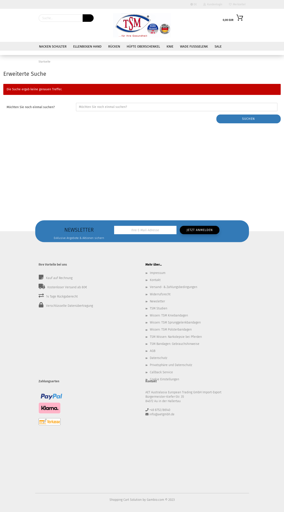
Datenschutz (158, 358)
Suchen (248, 119)
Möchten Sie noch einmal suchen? (31, 107)
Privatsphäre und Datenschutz (171, 365)
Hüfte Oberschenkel (143, 46)
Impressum (157, 273)
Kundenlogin (212, 4)
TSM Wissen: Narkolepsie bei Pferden (176, 337)
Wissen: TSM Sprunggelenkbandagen (175, 322)
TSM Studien (158, 308)
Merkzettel (237, 4)
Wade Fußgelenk (194, 46)
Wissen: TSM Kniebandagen (169, 315)
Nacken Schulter (53, 46)
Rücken (114, 46)
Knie (170, 46)
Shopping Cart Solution (126, 500)
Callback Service (161, 372)
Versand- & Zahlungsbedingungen (173, 287)
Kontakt (155, 280)
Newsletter (157, 301)
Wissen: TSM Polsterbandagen (171, 329)
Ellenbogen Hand (87, 46)
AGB (152, 351)
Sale (218, 46)
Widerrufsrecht (160, 294)
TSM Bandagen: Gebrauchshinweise (174, 344)
